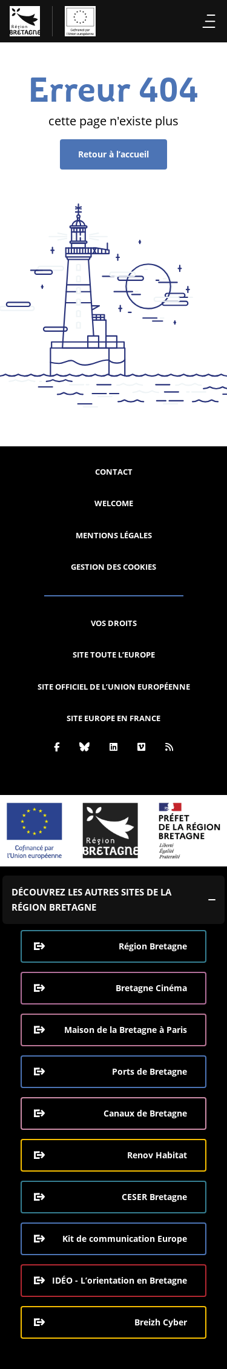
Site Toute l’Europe (114, 654)
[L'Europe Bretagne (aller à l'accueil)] (53, 21)
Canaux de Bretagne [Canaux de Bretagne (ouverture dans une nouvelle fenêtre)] (145, 1113)
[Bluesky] (84, 747)
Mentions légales (114, 535)
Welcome (113, 503)
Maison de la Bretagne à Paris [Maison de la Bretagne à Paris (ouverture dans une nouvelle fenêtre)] (125, 1029)
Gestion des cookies (113, 566)
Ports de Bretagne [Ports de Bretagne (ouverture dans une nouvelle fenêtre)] (149, 1071)
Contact (114, 471)
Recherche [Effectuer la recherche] (187, 21)
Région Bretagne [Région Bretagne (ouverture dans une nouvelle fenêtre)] (153, 946)
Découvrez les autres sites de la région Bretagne (91, 899)
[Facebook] (56, 747)
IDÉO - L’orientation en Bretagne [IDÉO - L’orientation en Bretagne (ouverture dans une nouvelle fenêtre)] (119, 1280)
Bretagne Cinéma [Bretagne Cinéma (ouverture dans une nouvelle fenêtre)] (151, 988)
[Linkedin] (113, 747)
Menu (209, 21)
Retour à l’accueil (113, 154)
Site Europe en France (113, 718)
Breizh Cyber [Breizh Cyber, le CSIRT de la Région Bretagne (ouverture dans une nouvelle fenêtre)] (160, 1322)
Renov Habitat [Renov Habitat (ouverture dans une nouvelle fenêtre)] (157, 1155)
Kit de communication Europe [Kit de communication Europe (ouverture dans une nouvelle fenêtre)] (124, 1238)
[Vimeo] (141, 747)
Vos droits (114, 623)
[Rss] (169, 747)
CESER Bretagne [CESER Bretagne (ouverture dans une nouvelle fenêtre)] (154, 1196)
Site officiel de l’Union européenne (114, 686)
